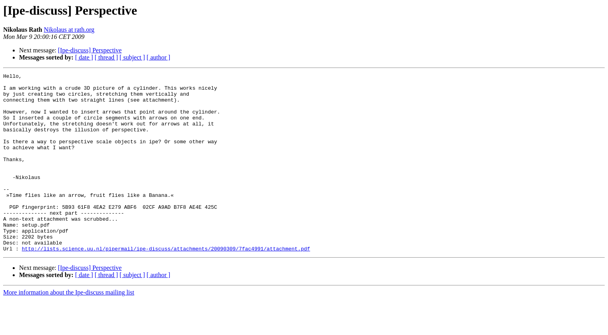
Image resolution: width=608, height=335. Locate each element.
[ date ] (84, 57)
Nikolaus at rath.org (69, 29)
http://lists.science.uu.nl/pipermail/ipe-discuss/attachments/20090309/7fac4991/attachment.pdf (166, 284)
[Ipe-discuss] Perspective (90, 50)
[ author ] (158, 57)
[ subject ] (132, 57)
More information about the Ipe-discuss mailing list (68, 328)
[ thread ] (106, 57)
